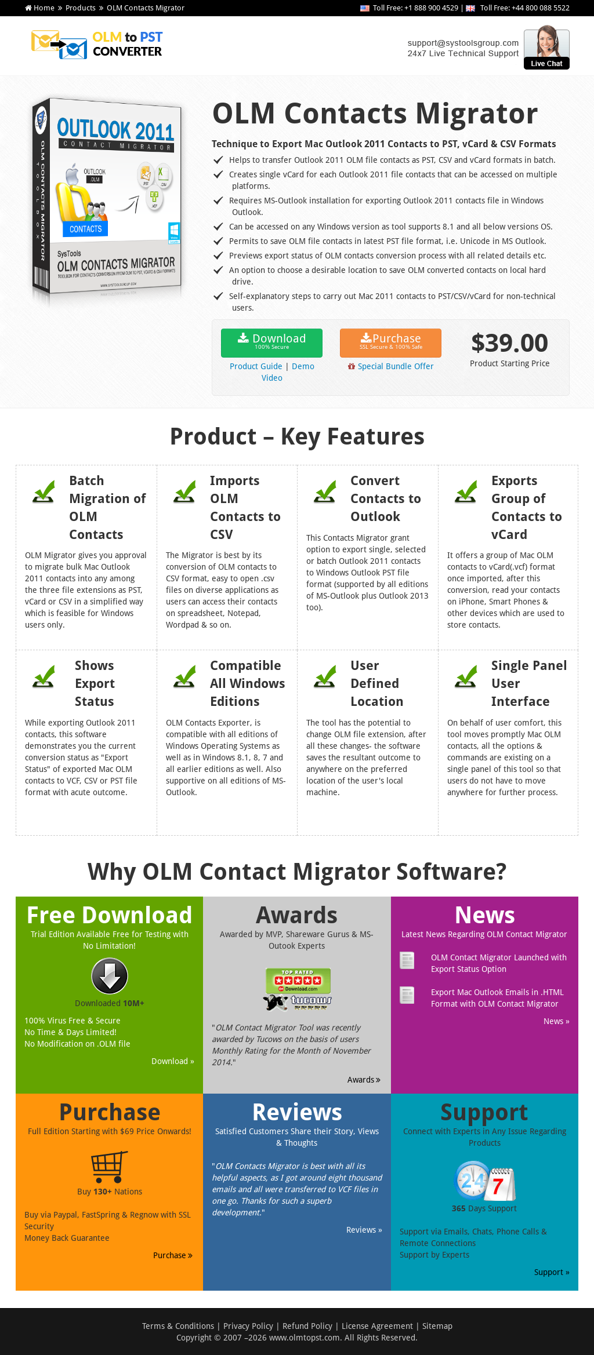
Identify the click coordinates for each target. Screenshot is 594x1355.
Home (44, 7)
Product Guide (256, 366)
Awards (364, 1079)
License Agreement (377, 1326)
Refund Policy (307, 1326)
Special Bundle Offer (396, 366)
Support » (552, 1272)
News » (557, 1021)
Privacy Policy (248, 1326)
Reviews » (364, 1229)
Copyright (194, 1337)
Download (272, 343)
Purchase (390, 343)
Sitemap (437, 1326)
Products (81, 7)
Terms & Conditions (178, 1326)
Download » (172, 1061)
